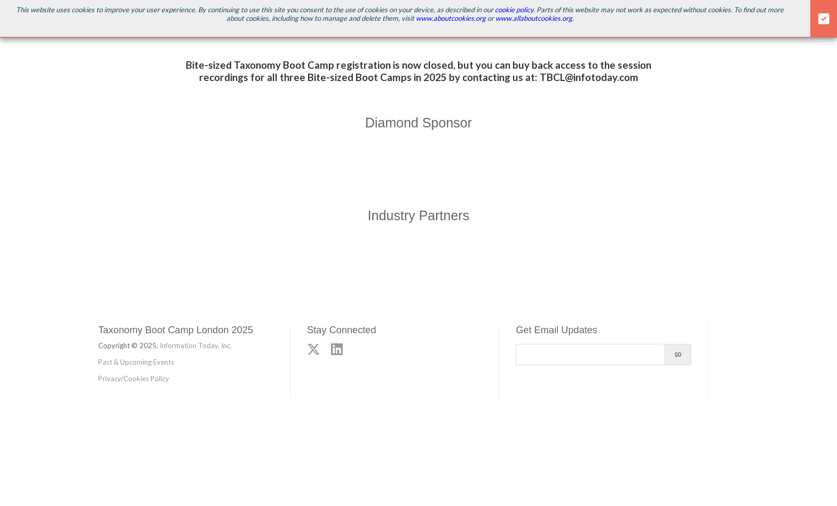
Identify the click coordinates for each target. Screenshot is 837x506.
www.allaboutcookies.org (533, 18)
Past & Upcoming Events (136, 362)
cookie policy (514, 9)
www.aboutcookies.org (451, 18)
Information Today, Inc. (196, 345)
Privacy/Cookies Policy (133, 378)
